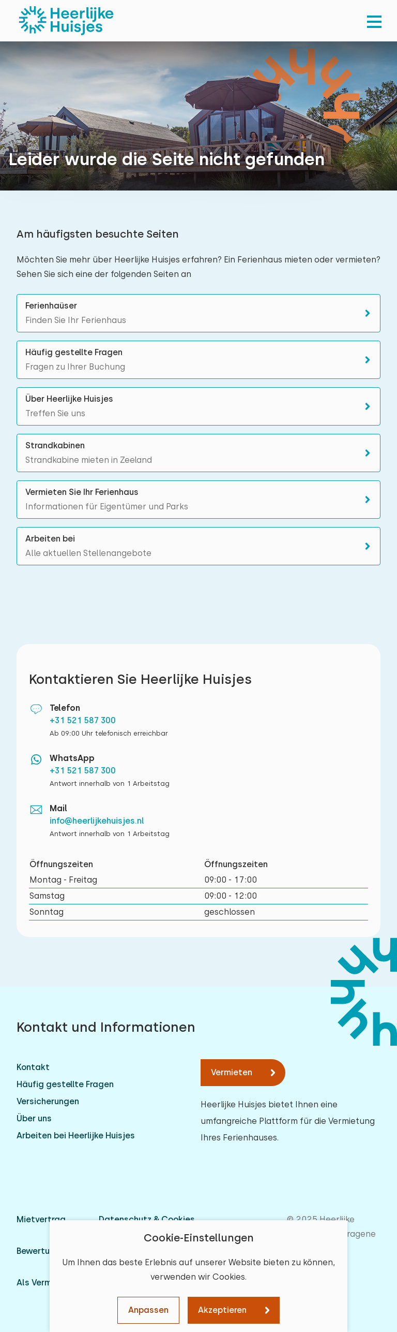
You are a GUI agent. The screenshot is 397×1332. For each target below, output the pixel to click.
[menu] (374, 20)
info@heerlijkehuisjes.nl (97, 821)
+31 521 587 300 (83, 720)
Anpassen (148, 1310)
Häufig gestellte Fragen (65, 1084)
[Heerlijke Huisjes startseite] (66, 20)
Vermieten (231, 1072)
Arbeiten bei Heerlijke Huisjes (76, 1135)
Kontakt (33, 1067)
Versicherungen (48, 1101)
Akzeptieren (222, 1310)
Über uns (34, 1118)
